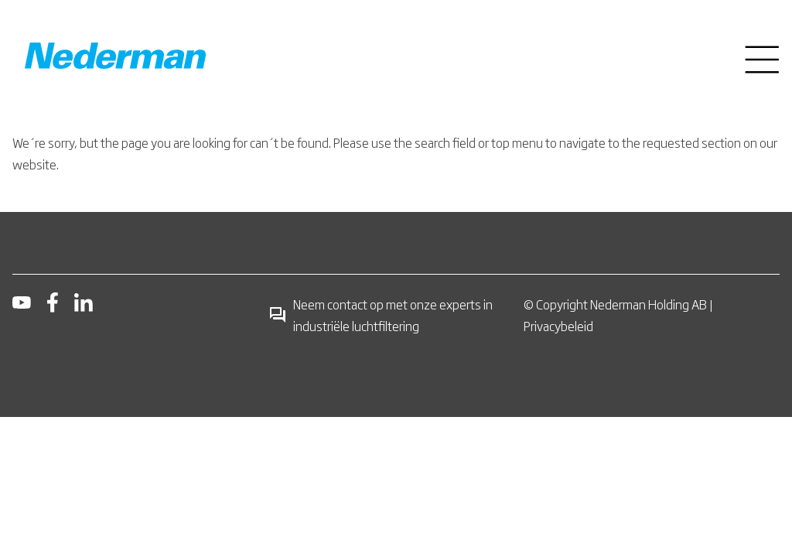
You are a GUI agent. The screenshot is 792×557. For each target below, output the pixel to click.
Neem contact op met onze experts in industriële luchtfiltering (380, 315)
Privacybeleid (558, 325)
